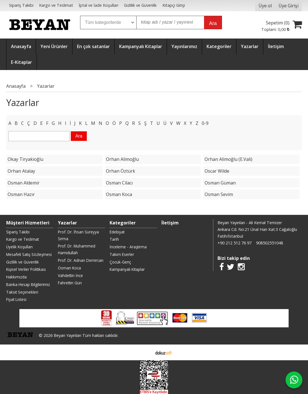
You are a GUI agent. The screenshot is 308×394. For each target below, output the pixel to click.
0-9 (205, 123)
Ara (213, 23)
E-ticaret (145, 352)
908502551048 (269, 243)
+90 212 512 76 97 (235, 243)
